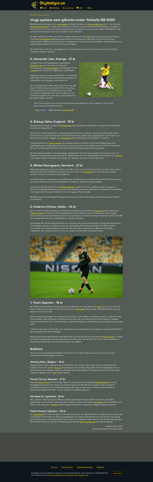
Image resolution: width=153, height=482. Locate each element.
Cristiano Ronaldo (67, 187)
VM (54, 373)
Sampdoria (88, 172)
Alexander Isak (36, 65)
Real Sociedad (52, 68)
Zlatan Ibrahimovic (95, 24)
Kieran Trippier (55, 143)
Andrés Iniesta (108, 336)
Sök (80, 8)
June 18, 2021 (68, 110)
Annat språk (118, 473)
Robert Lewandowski (39, 26)
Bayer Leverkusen (87, 422)
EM (88, 36)
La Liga (34, 70)
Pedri (99, 306)
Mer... (89, 8)
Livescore (68, 8)
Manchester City (102, 382)
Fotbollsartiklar (39, 15)
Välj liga (54, 8)
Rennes (58, 367)
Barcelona (80, 309)
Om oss (54, 467)
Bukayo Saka (66, 125)
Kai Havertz (98, 402)
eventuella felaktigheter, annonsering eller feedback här (67, 475)
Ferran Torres (44, 382)
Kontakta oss (67, 467)
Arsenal (119, 155)
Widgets (100, 467)
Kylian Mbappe (45, 39)
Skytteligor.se (52, 3)
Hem (43, 8)
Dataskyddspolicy (85, 467)
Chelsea (54, 404)
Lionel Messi (62, 24)
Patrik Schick (38, 414)
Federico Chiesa (36, 213)
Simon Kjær (66, 138)
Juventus (97, 211)
